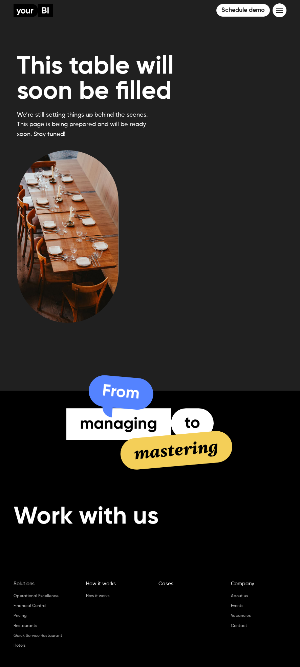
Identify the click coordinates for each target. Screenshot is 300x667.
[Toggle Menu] (279, 10)
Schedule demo (243, 10)
